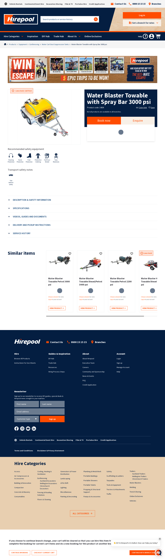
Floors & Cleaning (44, 499)
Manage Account (123, 367)
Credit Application (97, 4)
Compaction (19, 487)
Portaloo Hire (81, 4)
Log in (142, 15)
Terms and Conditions (23, 450)
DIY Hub (46, 36)
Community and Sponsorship (93, 372)
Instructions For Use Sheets (25, 363)
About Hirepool (88, 358)
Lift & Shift (64, 483)
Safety (109, 471)
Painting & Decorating (68, 496)
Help (118, 372)
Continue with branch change (145, 553)
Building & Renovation (22, 483)
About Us (72, 36)
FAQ (84, 380)
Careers (85, 367)
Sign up (119, 363)
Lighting (63, 487)
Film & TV (69, 4)
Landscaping (65, 478)
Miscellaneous (65, 492)
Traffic (109, 494)
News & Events (88, 376)
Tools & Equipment (114, 485)
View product (57, 308)
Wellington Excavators (48, 483)
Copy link (141, 107)
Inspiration (32, 36)
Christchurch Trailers (140, 479)
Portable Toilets (90, 485)
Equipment (23, 44)
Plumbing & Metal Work (92, 471)
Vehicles (133, 501)
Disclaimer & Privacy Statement (50, 450)
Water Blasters (135, 483)
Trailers (132, 471)
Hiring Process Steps (56, 372)
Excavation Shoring (54, 4)
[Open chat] (158, 552)
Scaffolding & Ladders (115, 476)
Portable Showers (90, 480)
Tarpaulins (110, 480)
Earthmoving (34, 44)
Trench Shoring (135, 492)
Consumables (19, 496)
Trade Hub (58, 36)
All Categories (82, 513)
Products (12, 44)
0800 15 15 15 (137, 4)
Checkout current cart (44, 553)
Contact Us (118, 4)
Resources (52, 367)
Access (17, 471)
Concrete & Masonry (22, 492)
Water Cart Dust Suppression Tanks (55, 44)
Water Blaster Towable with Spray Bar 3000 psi (89, 44)
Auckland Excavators (48, 481)
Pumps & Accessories (92, 496)
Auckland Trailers (138, 474)
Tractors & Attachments (116, 489)
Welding (133, 487)
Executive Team (88, 363)
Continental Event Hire (34, 4)
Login (119, 358)
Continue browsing (19, 553)
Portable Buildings (91, 476)
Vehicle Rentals (15, 4)
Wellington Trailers (139, 476)
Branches (154, 4)
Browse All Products (22, 358)
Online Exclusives (93, 36)
